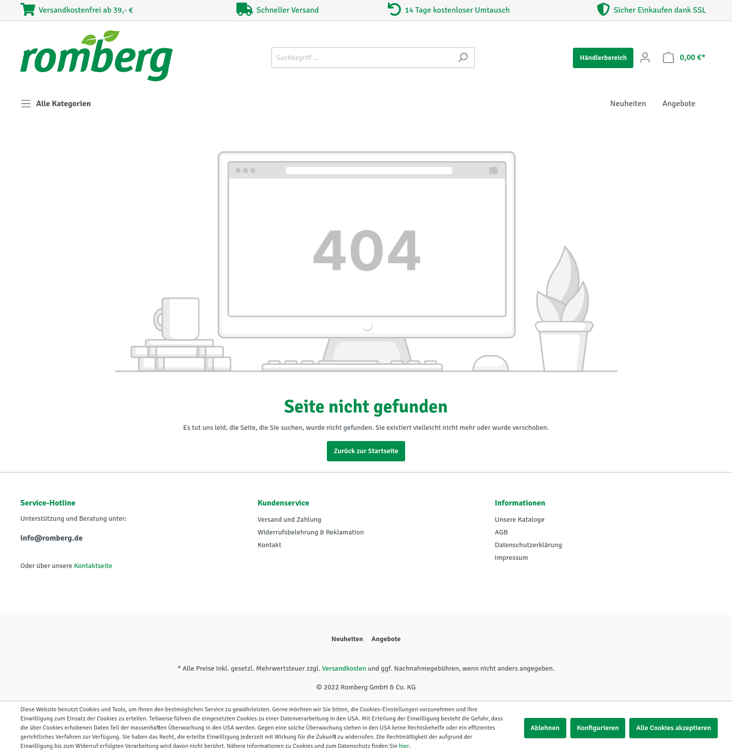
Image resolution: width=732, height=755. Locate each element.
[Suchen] (463, 57)
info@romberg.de (51, 538)
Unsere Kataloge (519, 519)
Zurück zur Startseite (365, 451)
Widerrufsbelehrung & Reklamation (311, 532)
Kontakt (270, 545)
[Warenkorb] (684, 58)
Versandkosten (344, 668)
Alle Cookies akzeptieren (673, 727)
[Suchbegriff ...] (361, 57)
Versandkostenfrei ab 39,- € (76, 10)
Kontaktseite (93, 565)
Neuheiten (347, 639)
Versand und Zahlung (289, 519)
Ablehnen (545, 727)
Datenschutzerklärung (528, 545)
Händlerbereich (603, 57)
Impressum (511, 557)
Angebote (386, 639)
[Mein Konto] (645, 58)
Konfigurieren (598, 727)
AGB (501, 532)
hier (404, 746)
